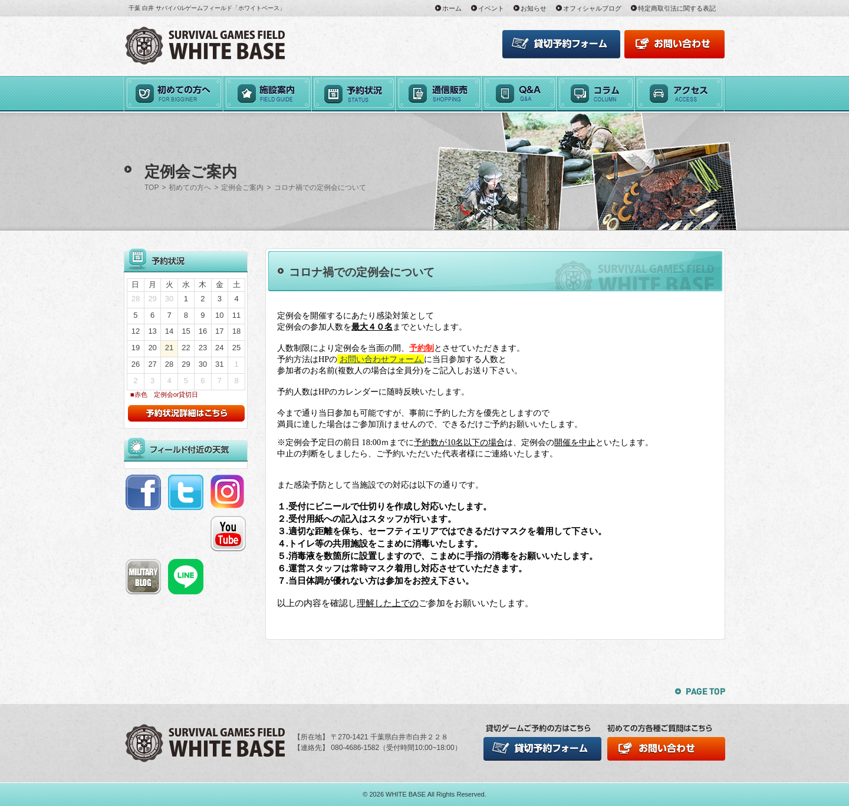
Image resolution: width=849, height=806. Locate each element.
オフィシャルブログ (592, 8)
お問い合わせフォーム (382, 359)
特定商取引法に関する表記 (677, 8)
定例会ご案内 (242, 187)
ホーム (452, 8)
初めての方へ (190, 187)
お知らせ (534, 8)
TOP (151, 187)
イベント (491, 8)
